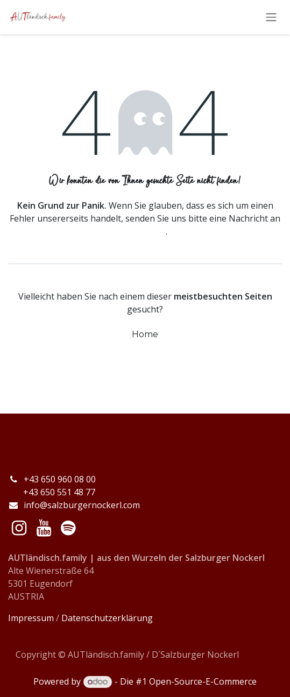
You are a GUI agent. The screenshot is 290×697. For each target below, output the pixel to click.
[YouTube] (43, 528)
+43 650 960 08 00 (61, 479)
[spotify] (68, 528)
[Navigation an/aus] (271, 17)
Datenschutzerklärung (107, 618)
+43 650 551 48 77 (51, 492)
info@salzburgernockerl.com (82, 505)
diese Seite (144, 231)
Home (145, 334)
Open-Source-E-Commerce (203, 681)
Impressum (31, 618)
